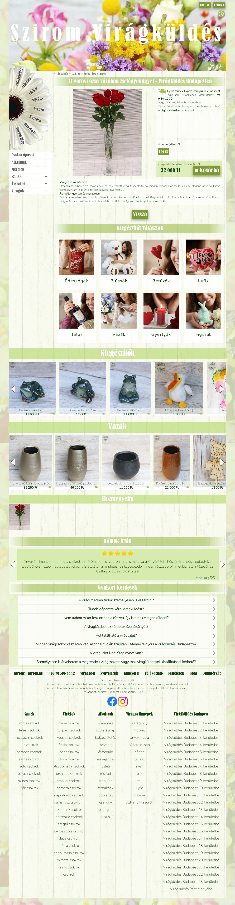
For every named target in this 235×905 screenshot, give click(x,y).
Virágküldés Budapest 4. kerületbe (191, 744)
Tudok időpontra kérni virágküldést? (116, 609)
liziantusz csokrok (69, 809)
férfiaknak (105, 787)
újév (139, 787)
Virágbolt (29, 128)
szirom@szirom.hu (28, 674)
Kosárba (206, 170)
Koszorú (35, 119)
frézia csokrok (69, 744)
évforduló (105, 751)
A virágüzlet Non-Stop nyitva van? (116, 653)
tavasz (140, 759)
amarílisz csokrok (69, 802)
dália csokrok (69, 838)
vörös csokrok (29, 723)
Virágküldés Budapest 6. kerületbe (191, 759)
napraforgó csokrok (69, 795)
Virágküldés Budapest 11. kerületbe (191, 795)
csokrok (69, 874)
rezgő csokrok (69, 867)
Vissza (140, 214)
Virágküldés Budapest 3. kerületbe (191, 737)
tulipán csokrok (69, 730)
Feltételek (176, 674)
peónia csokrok (69, 845)
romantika (105, 723)
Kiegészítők (117, 354)
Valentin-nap (139, 744)
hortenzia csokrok (69, 816)
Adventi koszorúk (139, 802)
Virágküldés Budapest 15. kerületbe (191, 824)
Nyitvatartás (109, 674)
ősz (139, 773)
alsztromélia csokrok (69, 766)
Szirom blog (20, 135)
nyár (139, 766)
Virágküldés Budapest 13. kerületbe (191, 809)
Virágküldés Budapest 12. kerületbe (191, 802)
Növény (38, 99)
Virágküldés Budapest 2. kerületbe (191, 730)
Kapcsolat (131, 674)
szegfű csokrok (69, 824)
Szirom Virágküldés (117, 34)
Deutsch (219, 5)
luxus (105, 816)
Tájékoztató (154, 674)
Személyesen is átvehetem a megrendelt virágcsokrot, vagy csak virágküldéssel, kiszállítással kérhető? (116, 661)
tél (139, 780)
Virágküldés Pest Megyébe (191, 888)
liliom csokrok (69, 759)
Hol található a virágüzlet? (116, 635)
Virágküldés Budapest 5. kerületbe (191, 751)
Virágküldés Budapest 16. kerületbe (191, 831)
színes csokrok (29, 780)
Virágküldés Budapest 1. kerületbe (191, 723)
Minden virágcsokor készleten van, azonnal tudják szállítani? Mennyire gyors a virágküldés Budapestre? (116, 644)
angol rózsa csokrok (69, 852)
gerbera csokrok (69, 787)
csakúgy (105, 802)
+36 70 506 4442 (61, 674)
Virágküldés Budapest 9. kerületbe (191, 780)
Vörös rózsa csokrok (95, 74)
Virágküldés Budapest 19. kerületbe (191, 852)
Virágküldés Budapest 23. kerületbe (191, 881)
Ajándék (26, 83)
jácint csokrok (69, 751)
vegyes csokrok (69, 737)
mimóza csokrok (69, 860)
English (204, 5)
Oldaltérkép (212, 674)
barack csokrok (29, 773)
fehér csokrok (29, 730)
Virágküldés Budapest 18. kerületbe (191, 845)
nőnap (140, 751)
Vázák (117, 427)
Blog (193, 674)
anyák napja (139, 737)
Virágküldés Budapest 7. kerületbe (191, 766)
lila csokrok (29, 744)
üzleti (106, 766)
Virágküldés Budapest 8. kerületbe (191, 773)
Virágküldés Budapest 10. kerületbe (191, 787)
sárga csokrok (29, 759)
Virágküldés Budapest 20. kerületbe (191, 860)
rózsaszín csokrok (29, 737)
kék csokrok (29, 787)
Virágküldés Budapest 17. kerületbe (191, 838)
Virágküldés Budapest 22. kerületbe (191, 874)
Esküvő (38, 109)
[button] (222, 389)
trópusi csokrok (69, 780)
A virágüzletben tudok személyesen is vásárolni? (116, 600)
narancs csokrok (29, 751)
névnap (106, 744)
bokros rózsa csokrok (69, 831)
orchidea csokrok (69, 773)
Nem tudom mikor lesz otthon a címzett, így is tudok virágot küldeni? (116, 617)
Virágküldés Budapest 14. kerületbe (191, 816)
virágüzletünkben (169, 110)
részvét (105, 773)
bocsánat (105, 795)
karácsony (139, 723)
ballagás (105, 809)
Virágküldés (61, 74)
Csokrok (75, 74)
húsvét (139, 730)
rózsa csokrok (69, 723)
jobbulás (105, 780)
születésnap (105, 730)
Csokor (33, 90)
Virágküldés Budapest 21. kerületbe (191, 867)
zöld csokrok (29, 766)
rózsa (164, 152)
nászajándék (105, 759)
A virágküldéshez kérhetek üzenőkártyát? (116, 626)
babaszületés (105, 737)
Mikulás (139, 795)
